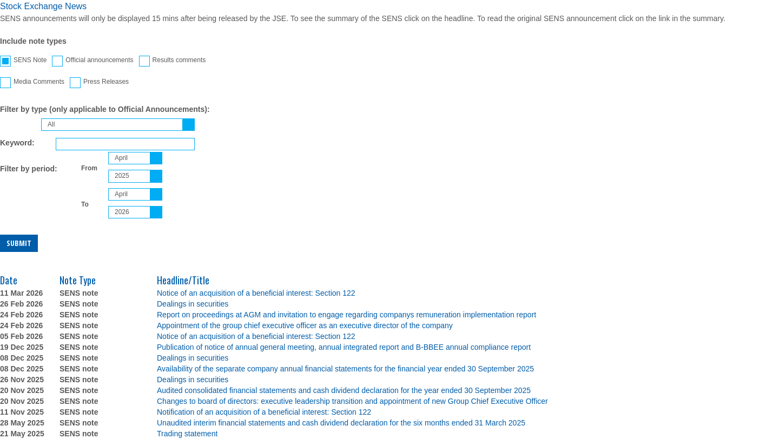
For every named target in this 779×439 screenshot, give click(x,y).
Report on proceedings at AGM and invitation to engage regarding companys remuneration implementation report (346, 314)
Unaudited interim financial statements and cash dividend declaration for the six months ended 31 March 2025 (341, 422)
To (85, 204)
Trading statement (187, 433)
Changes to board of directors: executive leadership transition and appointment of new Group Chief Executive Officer (352, 401)
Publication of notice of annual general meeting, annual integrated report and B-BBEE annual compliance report (344, 347)
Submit (18, 243)
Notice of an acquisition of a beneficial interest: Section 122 (256, 293)
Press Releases (99, 82)
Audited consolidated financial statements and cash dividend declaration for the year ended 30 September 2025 (344, 390)
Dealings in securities (192, 304)
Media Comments (32, 82)
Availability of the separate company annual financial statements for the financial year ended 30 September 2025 (345, 368)
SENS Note (23, 61)
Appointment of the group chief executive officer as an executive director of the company (305, 325)
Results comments (172, 61)
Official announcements (92, 61)
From (89, 168)
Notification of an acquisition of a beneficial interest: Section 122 (264, 412)
